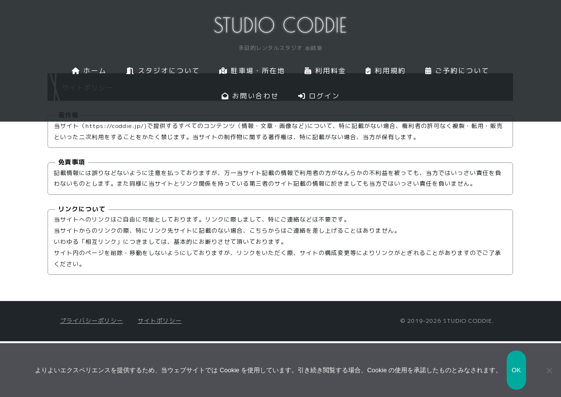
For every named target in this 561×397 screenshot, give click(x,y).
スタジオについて (163, 70)
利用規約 (386, 70)
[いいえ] (549, 370)
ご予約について (457, 70)
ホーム (89, 70)
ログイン (319, 95)
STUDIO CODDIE (280, 25)
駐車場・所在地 (252, 70)
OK (516, 370)
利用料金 (325, 70)
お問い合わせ (250, 95)
